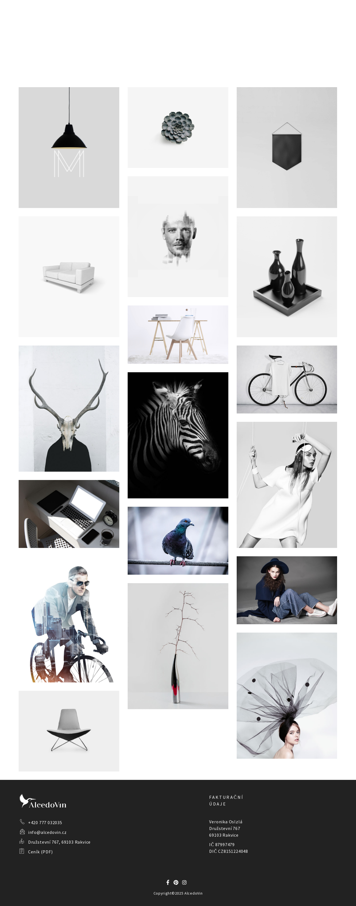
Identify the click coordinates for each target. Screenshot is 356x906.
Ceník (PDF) (40, 851)
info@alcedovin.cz (47, 832)
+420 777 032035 (45, 822)
